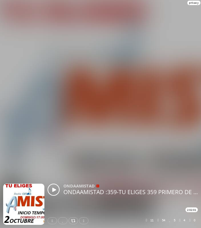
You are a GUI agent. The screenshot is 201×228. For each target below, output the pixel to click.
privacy (194, 3)
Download (84, 220)
